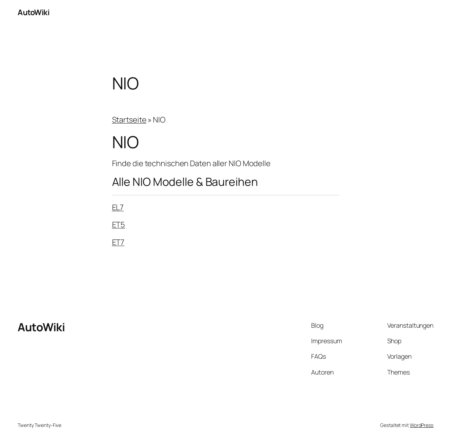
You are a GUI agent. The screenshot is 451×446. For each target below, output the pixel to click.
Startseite (129, 119)
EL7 (118, 207)
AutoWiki (33, 12)
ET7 (118, 242)
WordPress (421, 425)
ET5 (118, 224)
